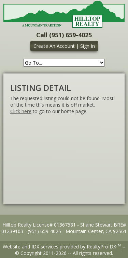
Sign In (87, 46)
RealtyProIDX (104, 246)
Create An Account (54, 46)
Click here (20, 111)
